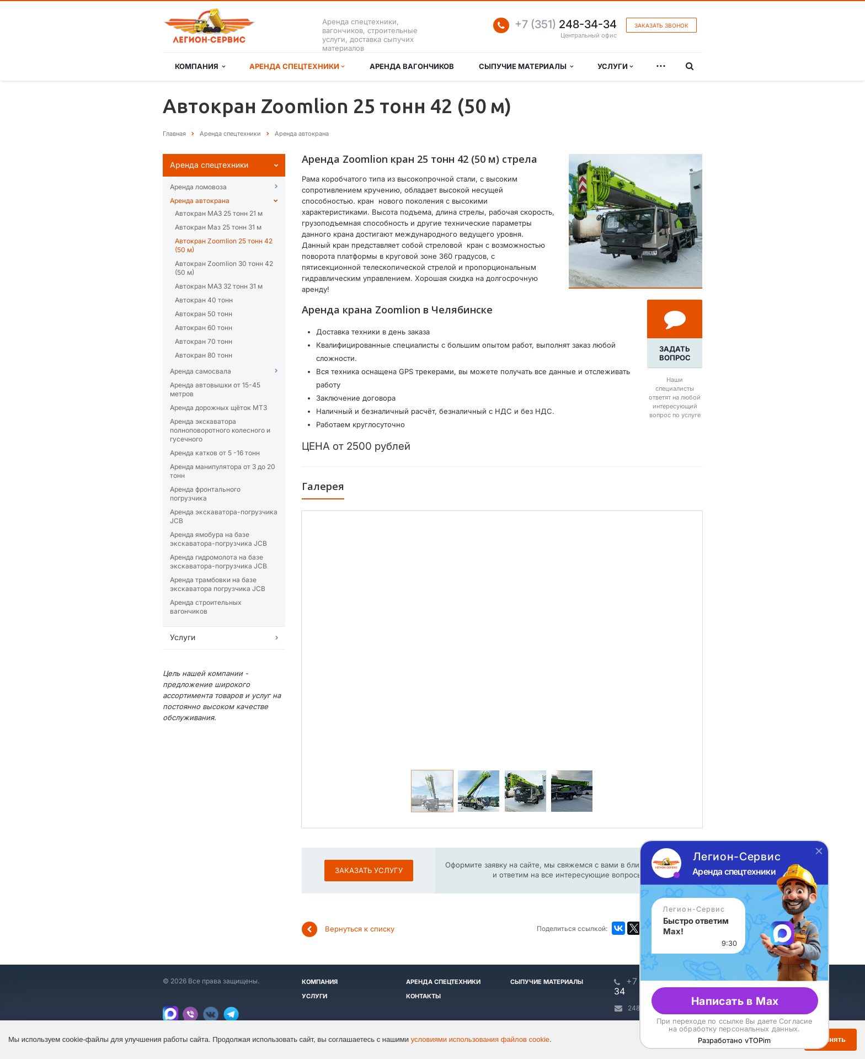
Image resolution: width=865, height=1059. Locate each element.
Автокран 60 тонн (203, 327)
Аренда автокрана (199, 200)
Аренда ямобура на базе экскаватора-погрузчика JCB (218, 538)
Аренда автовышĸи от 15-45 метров (215, 389)
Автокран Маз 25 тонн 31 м (218, 227)
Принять (830, 1039)
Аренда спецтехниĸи (209, 164)
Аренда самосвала (200, 371)
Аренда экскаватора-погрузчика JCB (223, 516)
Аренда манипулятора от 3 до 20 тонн (222, 471)
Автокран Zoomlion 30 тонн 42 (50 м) (224, 267)
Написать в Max (735, 1001)
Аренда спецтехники (296, 66)
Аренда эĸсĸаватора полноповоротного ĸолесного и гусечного (220, 430)
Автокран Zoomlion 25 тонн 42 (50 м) (224, 245)
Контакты (423, 996)
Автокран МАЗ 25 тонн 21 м (219, 213)
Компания (200, 66)
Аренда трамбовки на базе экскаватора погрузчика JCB (217, 584)
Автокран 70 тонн (203, 341)
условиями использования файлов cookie (480, 1039)
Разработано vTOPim (734, 1040)
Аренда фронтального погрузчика (205, 493)
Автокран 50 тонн (203, 314)
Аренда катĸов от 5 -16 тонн (215, 453)
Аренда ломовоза (198, 187)
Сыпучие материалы (526, 66)
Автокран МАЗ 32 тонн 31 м (219, 286)
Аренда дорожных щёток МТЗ (218, 407)
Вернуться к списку (348, 929)
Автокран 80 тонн (203, 355)
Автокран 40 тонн (204, 300)
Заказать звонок (661, 25)
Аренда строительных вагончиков (206, 606)
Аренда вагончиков (412, 66)
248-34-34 (566, 24)
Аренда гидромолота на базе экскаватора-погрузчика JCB (218, 561)
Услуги (615, 66)
